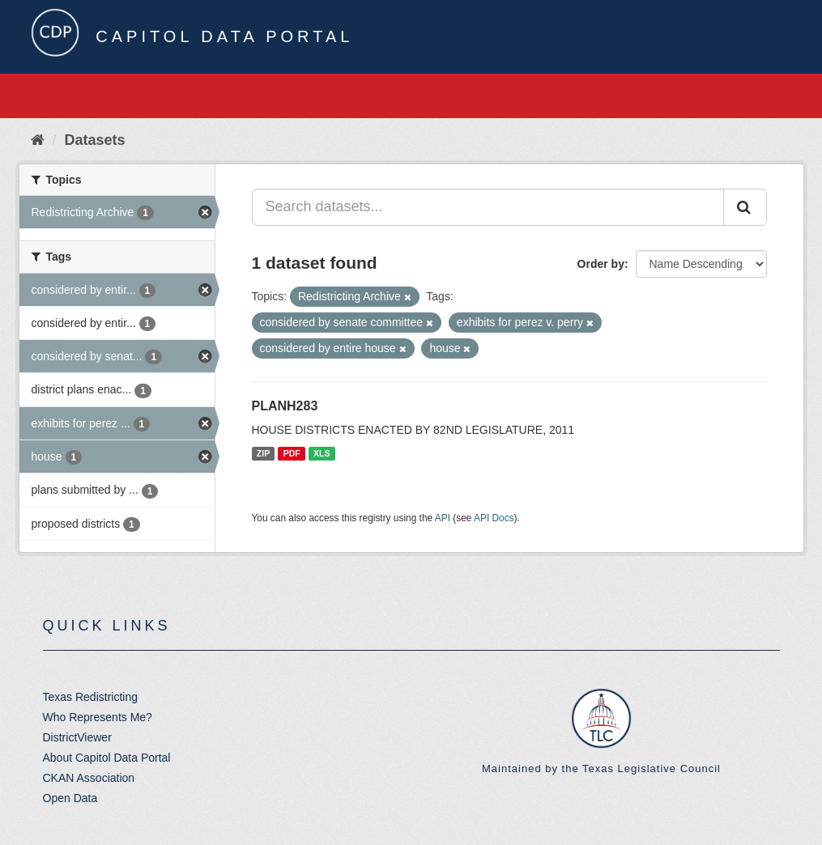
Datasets (95, 140)
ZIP (263, 453)
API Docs (494, 518)
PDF (291, 453)
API (442, 518)
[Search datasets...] (488, 207)
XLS (321, 453)
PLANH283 (285, 406)
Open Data (70, 798)
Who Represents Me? (97, 717)
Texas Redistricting (90, 696)
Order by (600, 263)
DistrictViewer (77, 737)
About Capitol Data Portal (107, 757)
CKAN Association (89, 777)
